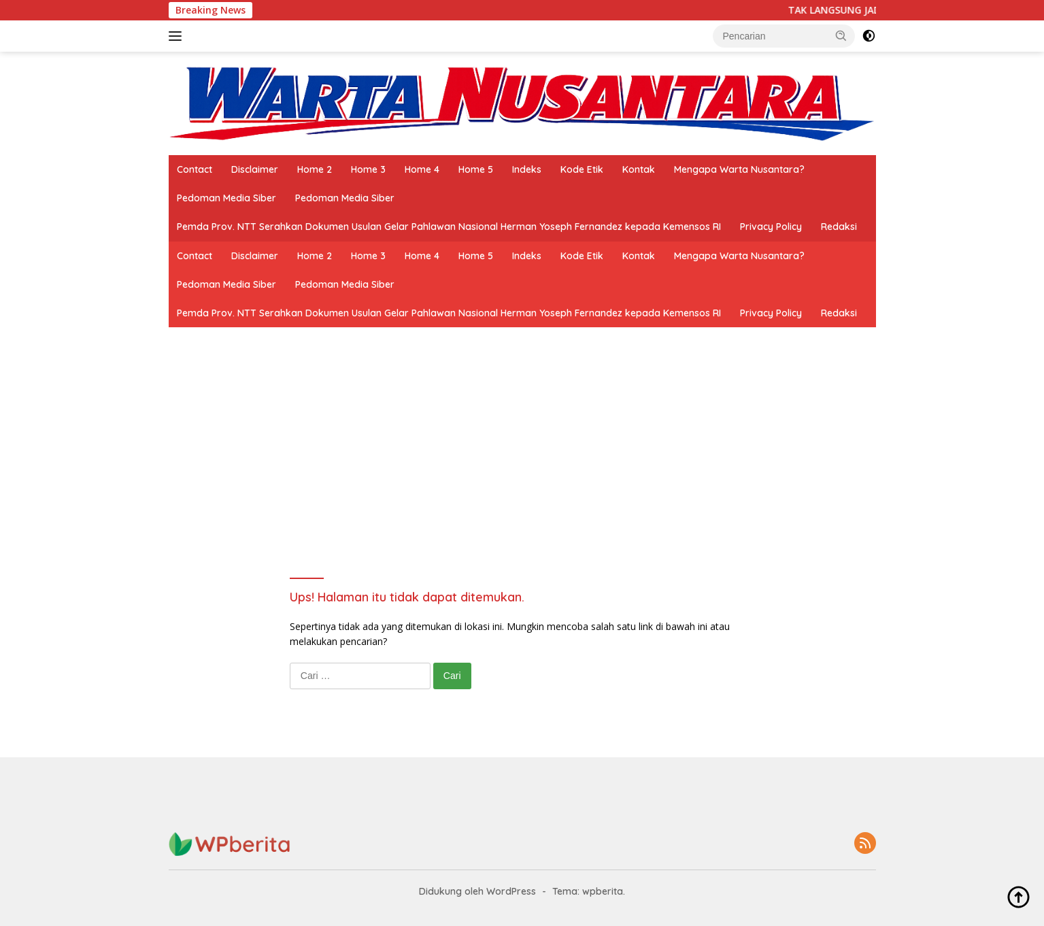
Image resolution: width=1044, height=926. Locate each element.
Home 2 (314, 169)
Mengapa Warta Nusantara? (739, 169)
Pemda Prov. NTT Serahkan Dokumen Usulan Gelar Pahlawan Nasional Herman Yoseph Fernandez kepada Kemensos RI (449, 226)
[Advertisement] (522, 429)
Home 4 (422, 169)
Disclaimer (254, 169)
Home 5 (475, 169)
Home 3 (368, 169)
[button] (841, 35)
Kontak (638, 169)
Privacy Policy (771, 226)
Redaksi (839, 226)
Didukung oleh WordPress (477, 891)
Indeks (526, 169)
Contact (194, 169)
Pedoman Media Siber (226, 198)
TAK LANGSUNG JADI (843, 10)
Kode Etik (581, 169)
